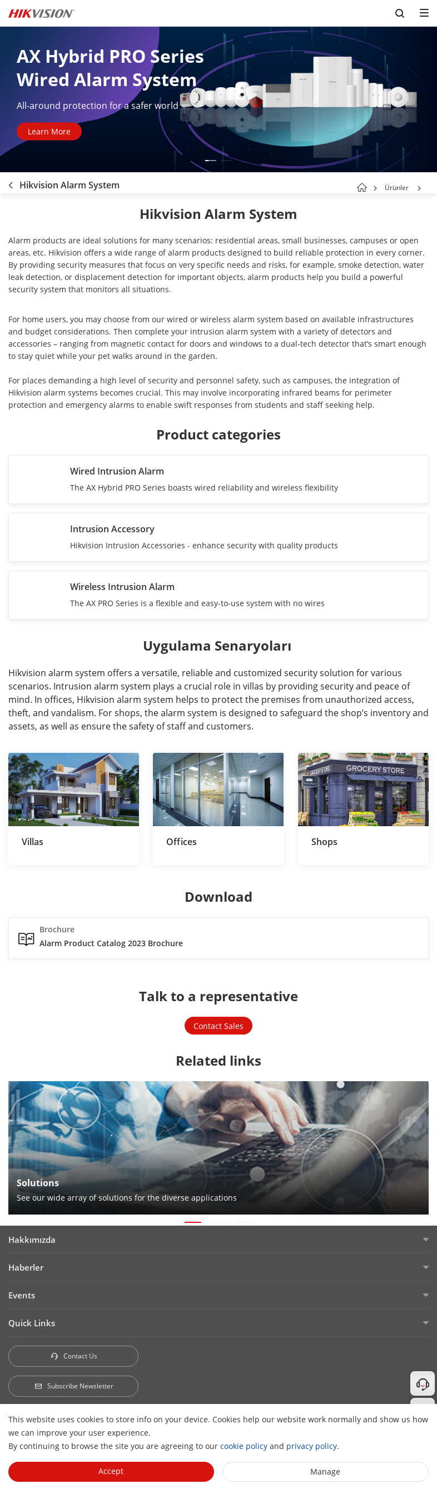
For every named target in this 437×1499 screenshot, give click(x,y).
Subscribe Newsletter (73, 1386)
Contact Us (73, 1356)
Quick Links (31, 1322)
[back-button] (10, 182)
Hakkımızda (32, 1239)
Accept (110, 1471)
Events (21, 1295)
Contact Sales (218, 1026)
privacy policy (311, 1446)
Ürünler (397, 187)
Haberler (25, 1267)
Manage (325, 1471)
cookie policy (243, 1446)
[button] (210, 160)
